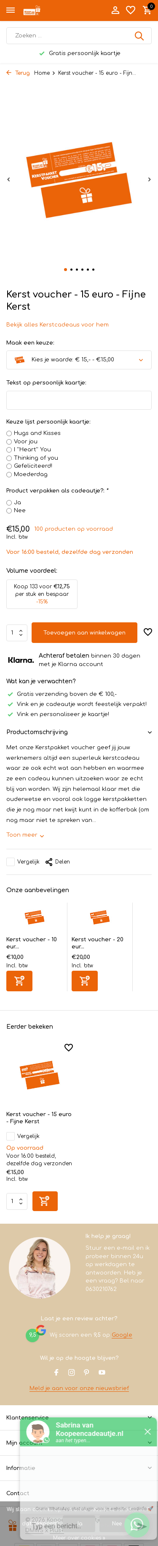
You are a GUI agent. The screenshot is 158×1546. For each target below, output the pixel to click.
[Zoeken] (79, 35)
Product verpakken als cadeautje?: (57, 491)
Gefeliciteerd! (33, 466)
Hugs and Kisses (37, 433)
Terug (18, 73)
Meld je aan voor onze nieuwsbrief (79, 1388)
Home (45, 73)
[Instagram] (71, 1373)
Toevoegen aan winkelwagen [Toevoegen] (84, 633)
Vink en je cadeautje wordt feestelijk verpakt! (76, 704)
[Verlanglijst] (130, 10)
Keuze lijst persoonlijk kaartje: (48, 422)
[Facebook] (56, 1373)
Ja (17, 503)
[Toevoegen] (19, 981)
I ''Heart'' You (32, 450)
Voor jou (25, 442)
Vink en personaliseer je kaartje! (57, 714)
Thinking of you (36, 458)
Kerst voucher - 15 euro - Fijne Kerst (39, 1118)
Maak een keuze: (30, 343)
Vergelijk (23, 862)
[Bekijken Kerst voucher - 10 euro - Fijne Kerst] (34, 919)
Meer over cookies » (79, 1538)
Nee (20, 511)
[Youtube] (102, 1373)
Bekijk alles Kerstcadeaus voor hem (57, 325)
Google (122, 1335)
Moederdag (31, 474)
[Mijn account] (115, 10)
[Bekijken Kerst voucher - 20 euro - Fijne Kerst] (100, 919)
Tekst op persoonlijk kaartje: (46, 383)
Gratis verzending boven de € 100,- (61, 694)
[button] (65, 269)
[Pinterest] (86, 1373)
